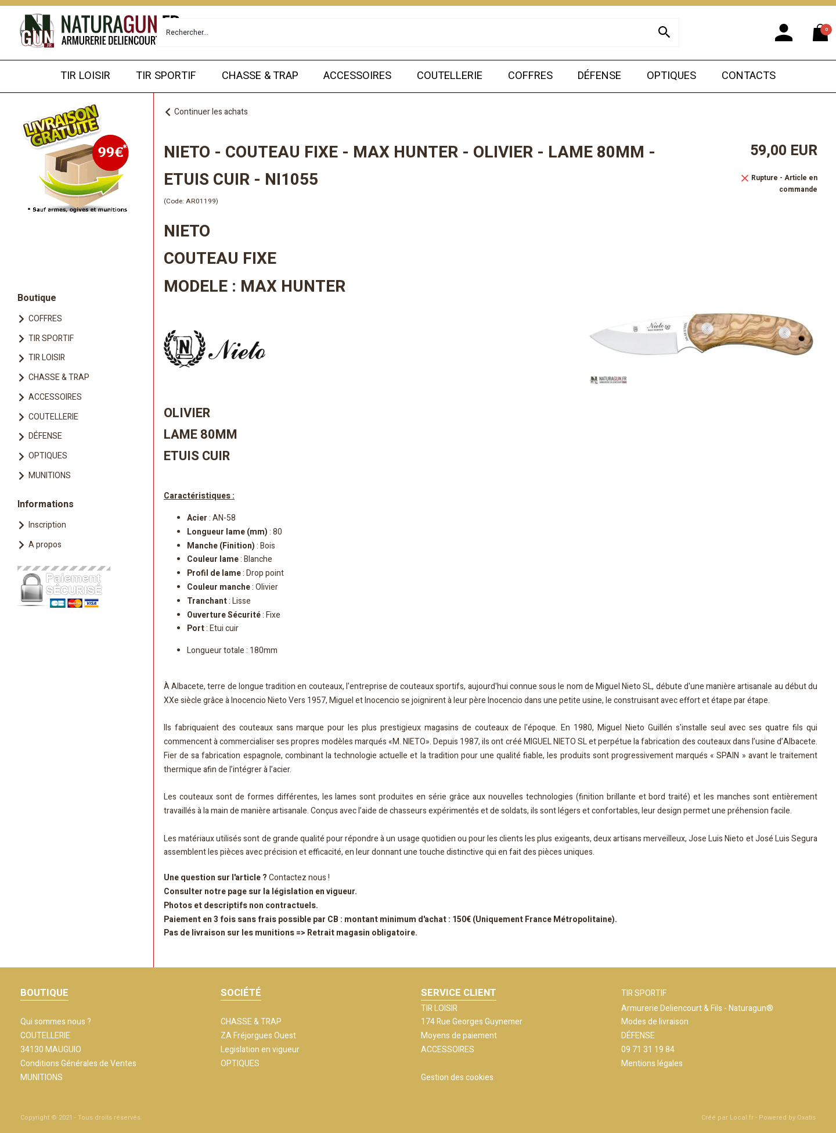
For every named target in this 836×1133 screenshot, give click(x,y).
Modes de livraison (655, 1022)
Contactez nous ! (299, 878)
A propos (45, 545)
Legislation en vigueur (260, 1050)
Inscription (47, 525)
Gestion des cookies (457, 1077)
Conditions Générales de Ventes (78, 1063)
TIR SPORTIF (166, 76)
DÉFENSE (599, 76)
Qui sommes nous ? (55, 1022)
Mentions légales (652, 1063)
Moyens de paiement (459, 1036)
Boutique (36, 298)
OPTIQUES (671, 76)
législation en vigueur (313, 891)
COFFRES (530, 76)
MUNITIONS (49, 475)
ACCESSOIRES (357, 76)
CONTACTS (749, 76)
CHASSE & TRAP (260, 76)
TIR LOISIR (85, 76)
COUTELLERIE (449, 76)
